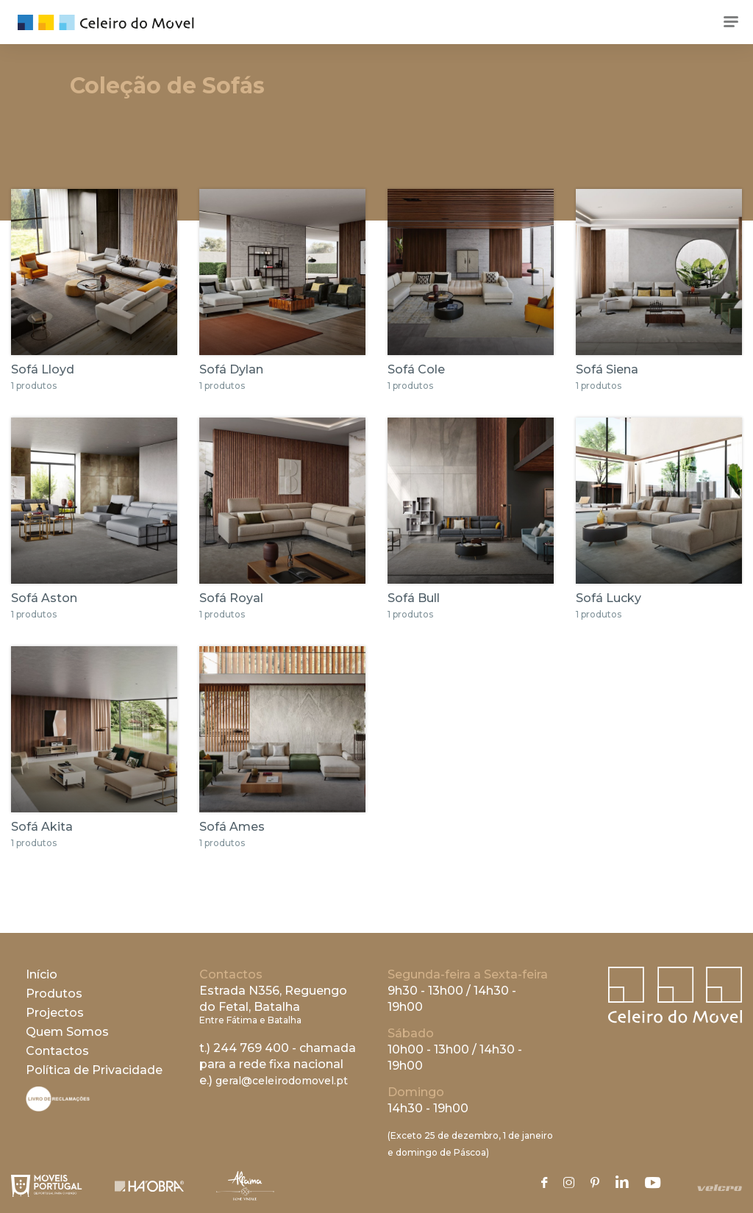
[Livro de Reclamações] (58, 1107)
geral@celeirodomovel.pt (281, 1080)
